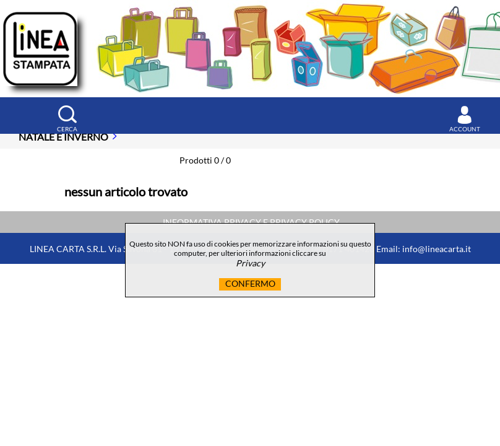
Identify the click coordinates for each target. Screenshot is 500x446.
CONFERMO (250, 283)
